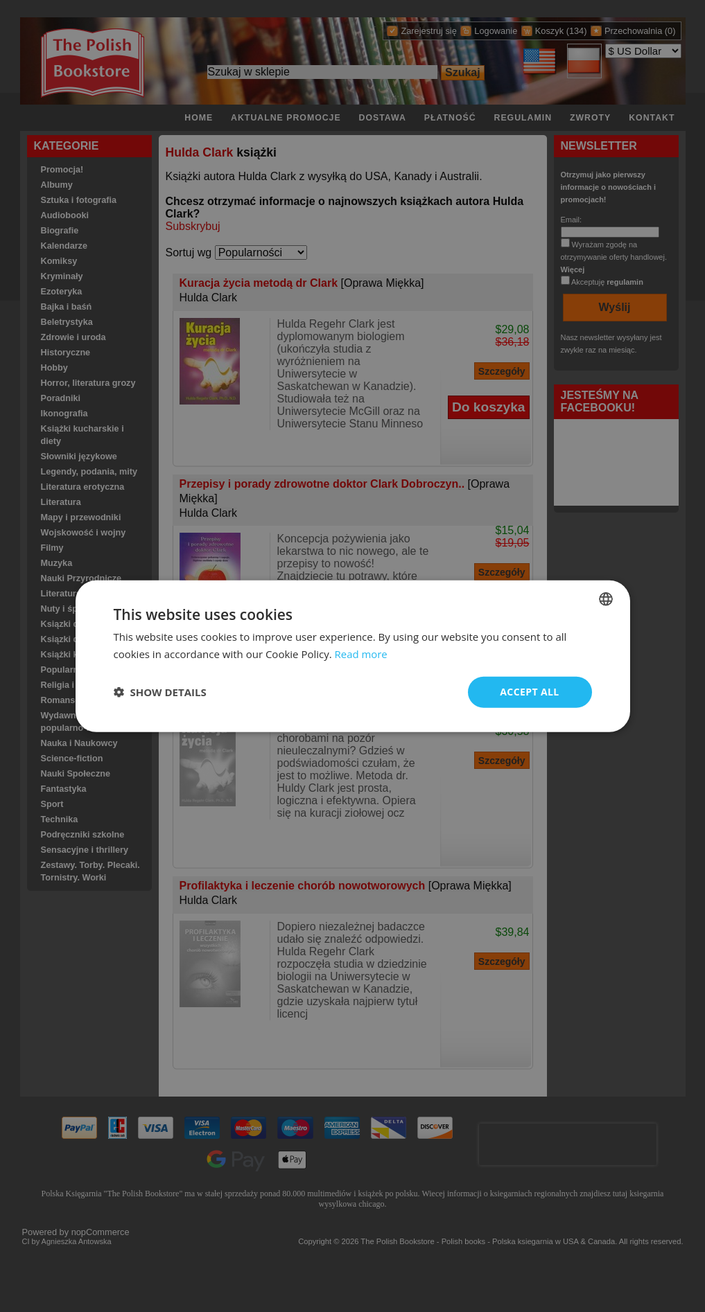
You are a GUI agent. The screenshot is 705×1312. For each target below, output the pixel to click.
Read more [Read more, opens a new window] (361, 654)
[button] (160, 692)
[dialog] (353, 656)
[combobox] (606, 599)
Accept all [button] (529, 691)
